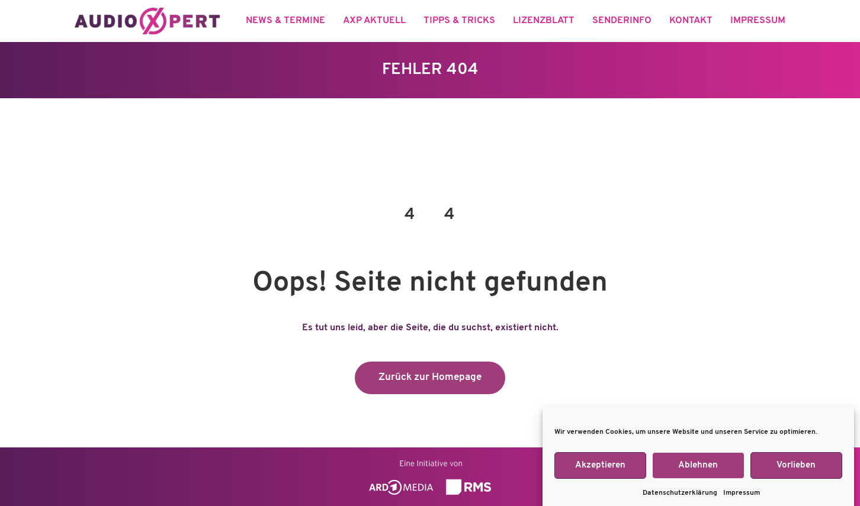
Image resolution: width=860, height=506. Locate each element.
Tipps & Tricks (459, 20)
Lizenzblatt (544, 20)
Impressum (741, 498)
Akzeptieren (600, 470)
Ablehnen (698, 470)
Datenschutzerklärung (680, 498)
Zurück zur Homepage (430, 377)
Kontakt (691, 20)
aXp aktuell (374, 20)
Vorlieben (796, 470)
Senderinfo (622, 20)
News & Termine (285, 20)
